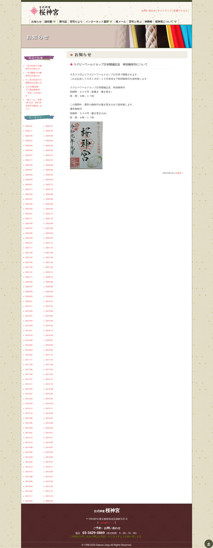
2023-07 (29, 199)
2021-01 (29, 272)
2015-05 (49, 423)
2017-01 (29, 379)
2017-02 (49, 374)
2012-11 (29, 496)
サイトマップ (164, 10)
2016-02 (49, 403)
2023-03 (29, 209)
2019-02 (49, 325)
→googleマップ (106, 522)
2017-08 (49, 364)
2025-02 (49, 150)
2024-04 (49, 175)
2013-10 (29, 471)
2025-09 (29, 136)
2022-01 (29, 243)
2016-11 (29, 384)
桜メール (121, 21)
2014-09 (49, 442)
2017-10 (49, 360)
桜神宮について (166, 21)
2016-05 (29, 399)
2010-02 (29, 501)
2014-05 (49, 452)
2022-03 (29, 238)
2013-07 (49, 476)
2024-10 (49, 160)
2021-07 (29, 257)
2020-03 (29, 296)
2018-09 (49, 335)
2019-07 (29, 316)
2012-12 (49, 491)
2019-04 (49, 321)
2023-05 (29, 204)
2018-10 (29, 335)
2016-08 (49, 389)
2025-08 (49, 136)
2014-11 (49, 437)
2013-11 (49, 467)
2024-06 (49, 170)
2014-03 (49, 457)
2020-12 (49, 272)
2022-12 (49, 214)
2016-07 (29, 394)
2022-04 (49, 233)
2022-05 (29, 233)
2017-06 (29, 369)
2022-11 (29, 218)
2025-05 (29, 145)
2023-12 (49, 184)
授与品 (63, 21)
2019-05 (29, 321)
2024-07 (29, 170)
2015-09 (49, 413)
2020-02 (49, 296)
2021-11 (29, 247)
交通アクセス (180, 10)
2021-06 (49, 257)
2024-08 (49, 165)
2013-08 (29, 476)
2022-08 (49, 223)
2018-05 (49, 345)
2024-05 (29, 175)
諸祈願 (50, 21)
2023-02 (49, 209)
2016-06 (49, 394)
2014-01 (49, 462)
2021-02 (49, 267)
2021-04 (49, 262)
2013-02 (29, 491)
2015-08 (29, 418)
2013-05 (49, 481)
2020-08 (49, 282)
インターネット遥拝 (99, 21)
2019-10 (49, 306)
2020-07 (29, 286)
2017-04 (29, 374)
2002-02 (49, 501)
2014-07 (49, 447)
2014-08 (29, 447)
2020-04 (49, 291)
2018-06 (29, 345)
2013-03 (49, 486)
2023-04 (49, 204)
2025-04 (49, 145)
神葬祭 (148, 21)
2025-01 (29, 155)
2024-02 (49, 179)
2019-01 (29, 330)
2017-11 (29, 360)
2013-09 (49, 471)
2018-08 (29, 340)
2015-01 (49, 432)
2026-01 (29, 126)
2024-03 (29, 179)
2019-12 (49, 301)
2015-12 (29, 408)
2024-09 (29, 165)
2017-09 (29, 364)
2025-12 (49, 126)
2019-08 (49, 311)
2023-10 (49, 189)
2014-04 (29, 457)
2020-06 (49, 286)
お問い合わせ (148, 10)
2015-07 (49, 418)
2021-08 (49, 252)
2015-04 (29, 428)
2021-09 (29, 252)
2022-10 (49, 218)
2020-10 (49, 277)
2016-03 (29, 403)
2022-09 (29, 223)
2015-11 (49, 408)
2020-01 (29, 301)
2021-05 (29, 262)
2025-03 (29, 150)
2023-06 (49, 199)
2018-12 (49, 330)
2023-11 (29, 189)
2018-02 (29, 355)
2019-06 (49, 316)
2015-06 (29, 423)
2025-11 (29, 131)
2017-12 (49, 355)
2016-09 (29, 389)
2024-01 (29, 184)
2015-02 (29, 432)
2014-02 (29, 462)
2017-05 (49, 369)
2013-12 (29, 467)
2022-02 (49, 238)
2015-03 (49, 428)
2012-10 (49, 496)
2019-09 (29, 311)
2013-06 (29, 481)
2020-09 (29, 282)
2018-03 (49, 350)
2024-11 (29, 160)
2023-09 (29, 194)
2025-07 (29, 140)
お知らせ (36, 21)
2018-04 (29, 350)
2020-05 (29, 291)
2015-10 (29, 413)
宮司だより (76, 21)
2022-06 (49, 228)
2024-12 (49, 155)
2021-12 (49, 243)
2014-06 (29, 452)
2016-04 (49, 399)
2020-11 (29, 277)
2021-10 (49, 247)
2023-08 (49, 194)
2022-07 (29, 228)
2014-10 (29, 442)
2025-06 (49, 140)
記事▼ (179, 173)
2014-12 (29, 437)
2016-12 (49, 379)
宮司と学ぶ (135, 21)
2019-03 (29, 325)
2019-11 (29, 306)
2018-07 (49, 340)
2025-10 (49, 131)
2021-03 (29, 267)
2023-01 (29, 214)
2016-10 (49, 384)
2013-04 (29, 486)
